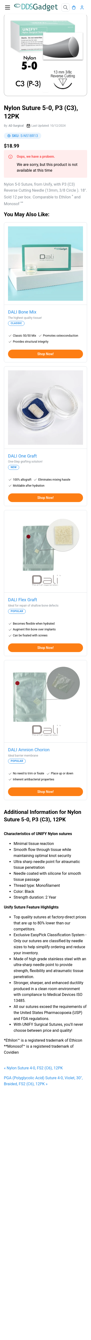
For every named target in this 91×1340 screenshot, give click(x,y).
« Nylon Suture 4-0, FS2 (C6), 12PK (33, 1068)
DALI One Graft (22, 455)
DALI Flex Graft (22, 599)
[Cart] (75, 7)
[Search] (65, 7)
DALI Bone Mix (22, 311)
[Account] (83, 7)
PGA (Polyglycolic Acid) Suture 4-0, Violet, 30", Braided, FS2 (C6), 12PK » (43, 1081)
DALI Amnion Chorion (29, 749)
